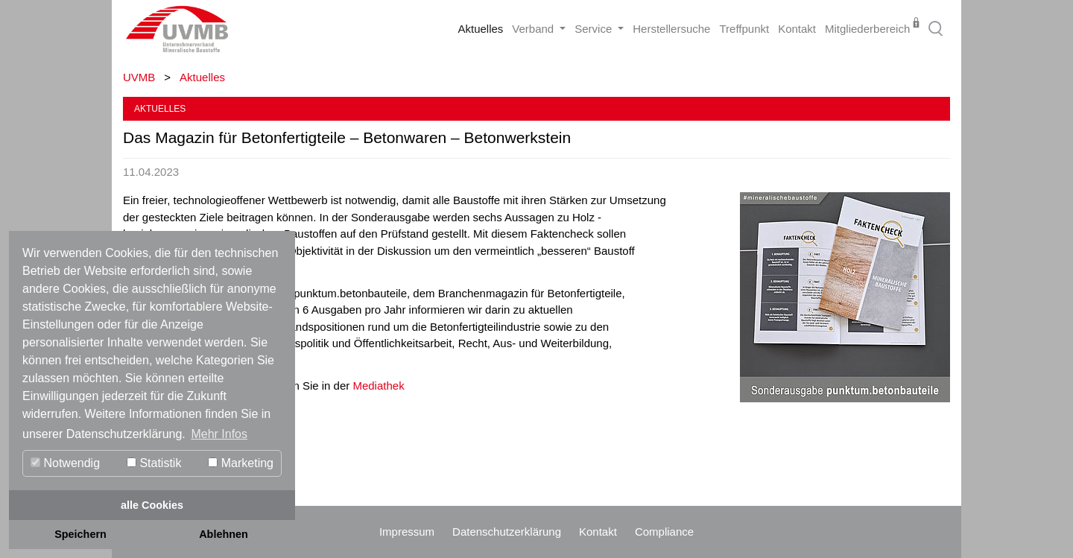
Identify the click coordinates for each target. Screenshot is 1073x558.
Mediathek (378, 385)
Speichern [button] (80, 534)
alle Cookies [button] (152, 505)
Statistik (154, 463)
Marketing (240, 463)
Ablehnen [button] (223, 534)
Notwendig (65, 463)
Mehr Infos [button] (219, 434)
